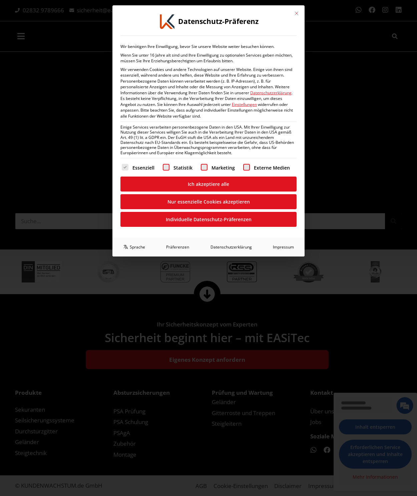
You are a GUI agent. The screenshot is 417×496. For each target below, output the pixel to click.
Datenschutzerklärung (231, 133)
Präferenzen (177, 133)
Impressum (283, 133)
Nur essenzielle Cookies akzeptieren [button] (208, 87)
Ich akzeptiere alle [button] (208, 70)
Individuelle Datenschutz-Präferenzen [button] (209, 105)
